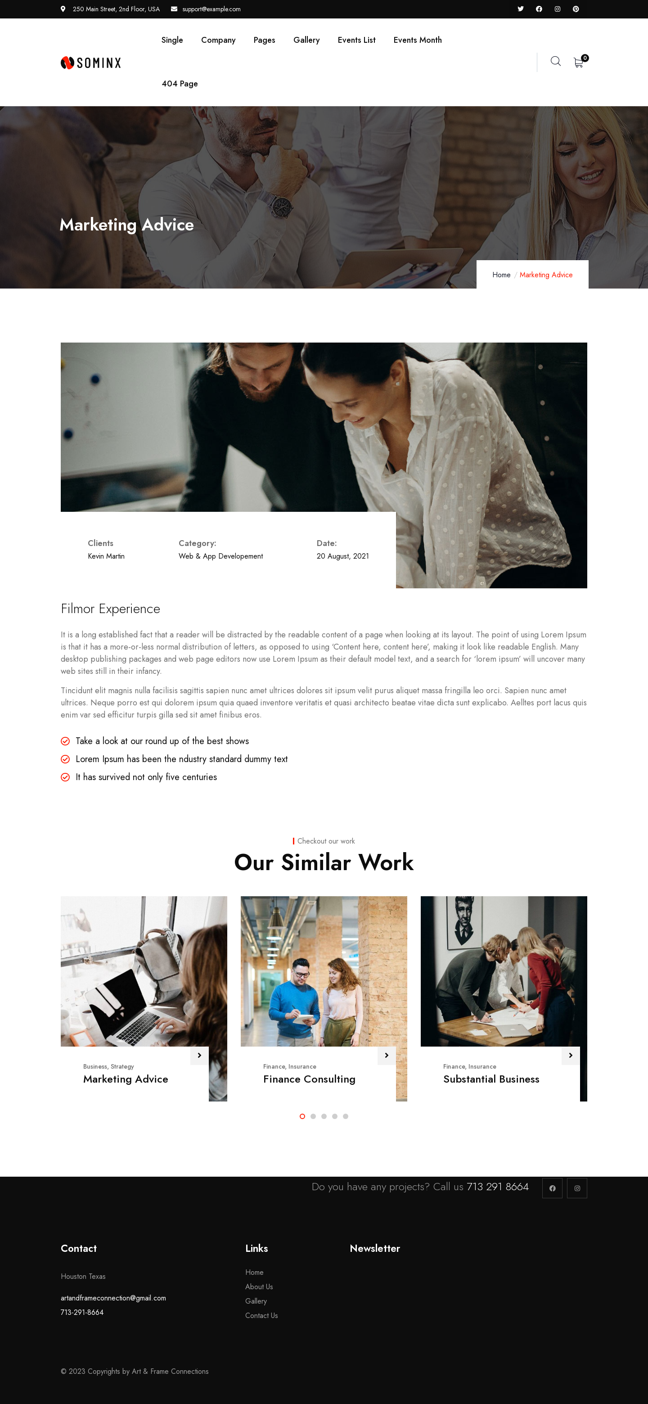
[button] (302, 1116)
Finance (274, 1066)
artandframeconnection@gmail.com (113, 1298)
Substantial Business (491, 1079)
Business (95, 1066)
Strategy (122, 1066)
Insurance (302, 1066)
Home (501, 275)
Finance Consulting (309, 1079)
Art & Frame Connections (171, 1371)
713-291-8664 (82, 1312)
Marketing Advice (125, 1079)
